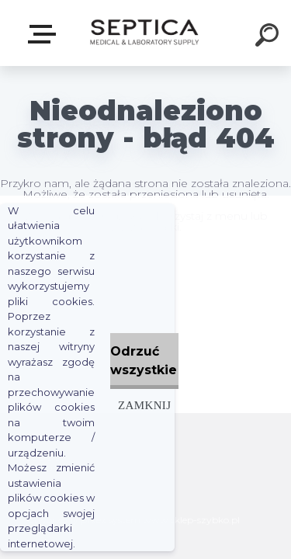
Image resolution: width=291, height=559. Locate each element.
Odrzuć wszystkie (143, 360)
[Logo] (144, 33)
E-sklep (45, 34)
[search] (269, 37)
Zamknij (144, 405)
